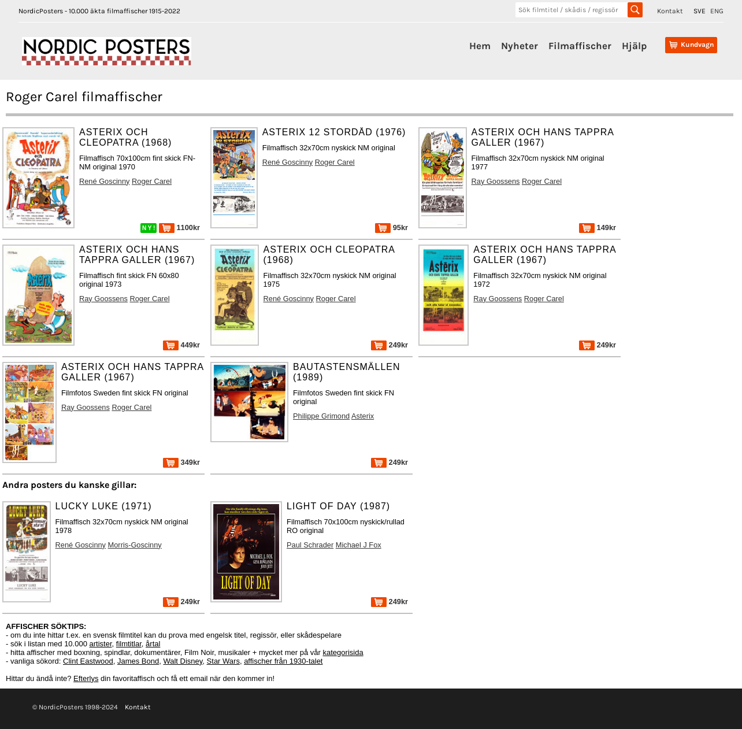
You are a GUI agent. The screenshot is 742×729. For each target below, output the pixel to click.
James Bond (138, 661)
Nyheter (519, 45)
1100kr (179, 227)
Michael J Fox (358, 545)
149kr (597, 227)
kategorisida (343, 652)
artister (101, 643)
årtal (153, 643)
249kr (389, 345)
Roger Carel (152, 181)
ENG (717, 11)
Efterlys (85, 678)
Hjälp (634, 45)
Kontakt (670, 11)
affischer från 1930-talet (283, 661)
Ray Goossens (496, 181)
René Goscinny (104, 181)
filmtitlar (129, 643)
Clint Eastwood (88, 661)
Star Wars (223, 661)
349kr (181, 462)
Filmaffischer (579, 45)
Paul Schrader (310, 545)
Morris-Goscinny (135, 545)
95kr (391, 227)
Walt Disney (182, 661)
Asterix (362, 416)
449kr (181, 345)
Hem (480, 45)
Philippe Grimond (321, 416)
